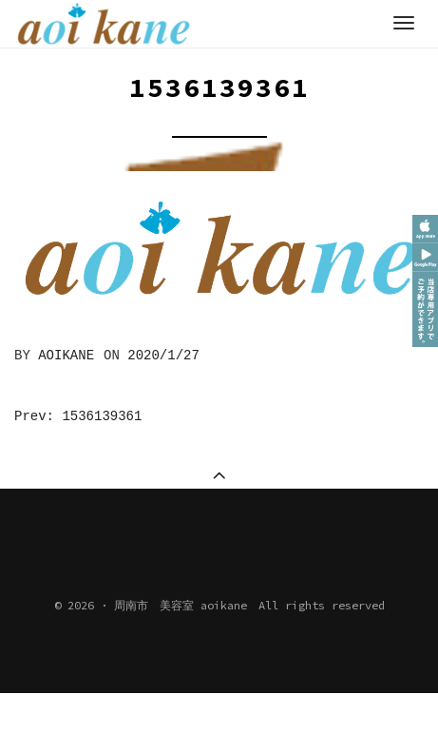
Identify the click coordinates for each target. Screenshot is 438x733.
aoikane (66, 355)
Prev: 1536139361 (78, 416)
